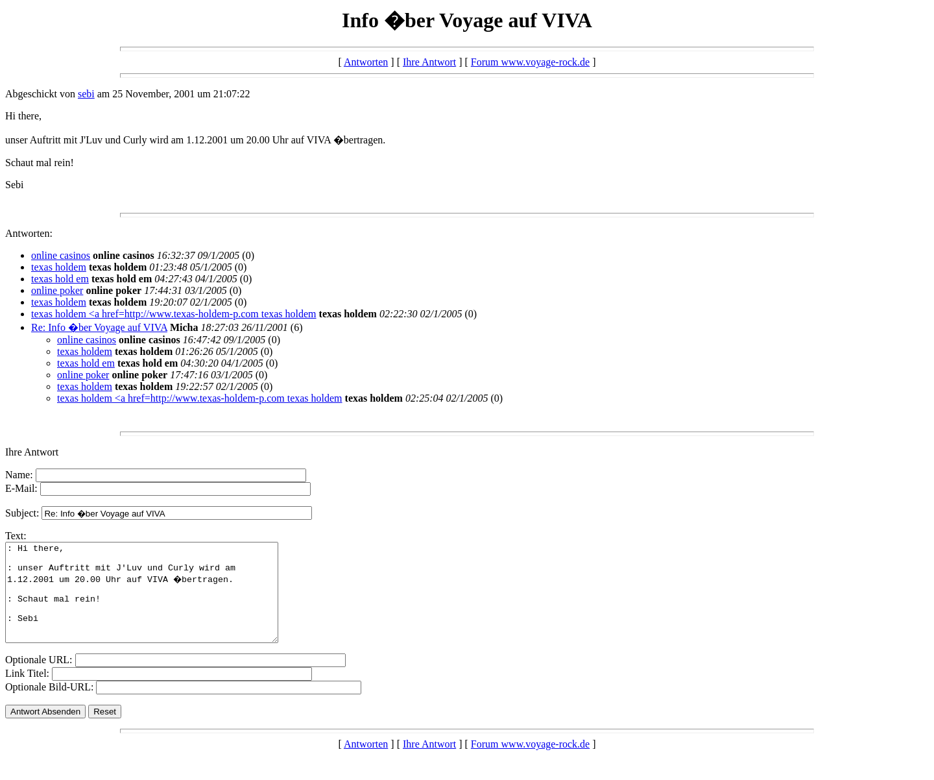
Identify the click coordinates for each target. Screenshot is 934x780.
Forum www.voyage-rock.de (530, 61)
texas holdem (58, 267)
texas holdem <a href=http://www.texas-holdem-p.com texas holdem (174, 313)
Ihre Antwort (429, 61)
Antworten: (29, 233)
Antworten (366, 61)
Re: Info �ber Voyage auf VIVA (99, 327)
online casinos (60, 255)
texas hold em (60, 278)
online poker (57, 290)
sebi (86, 93)
